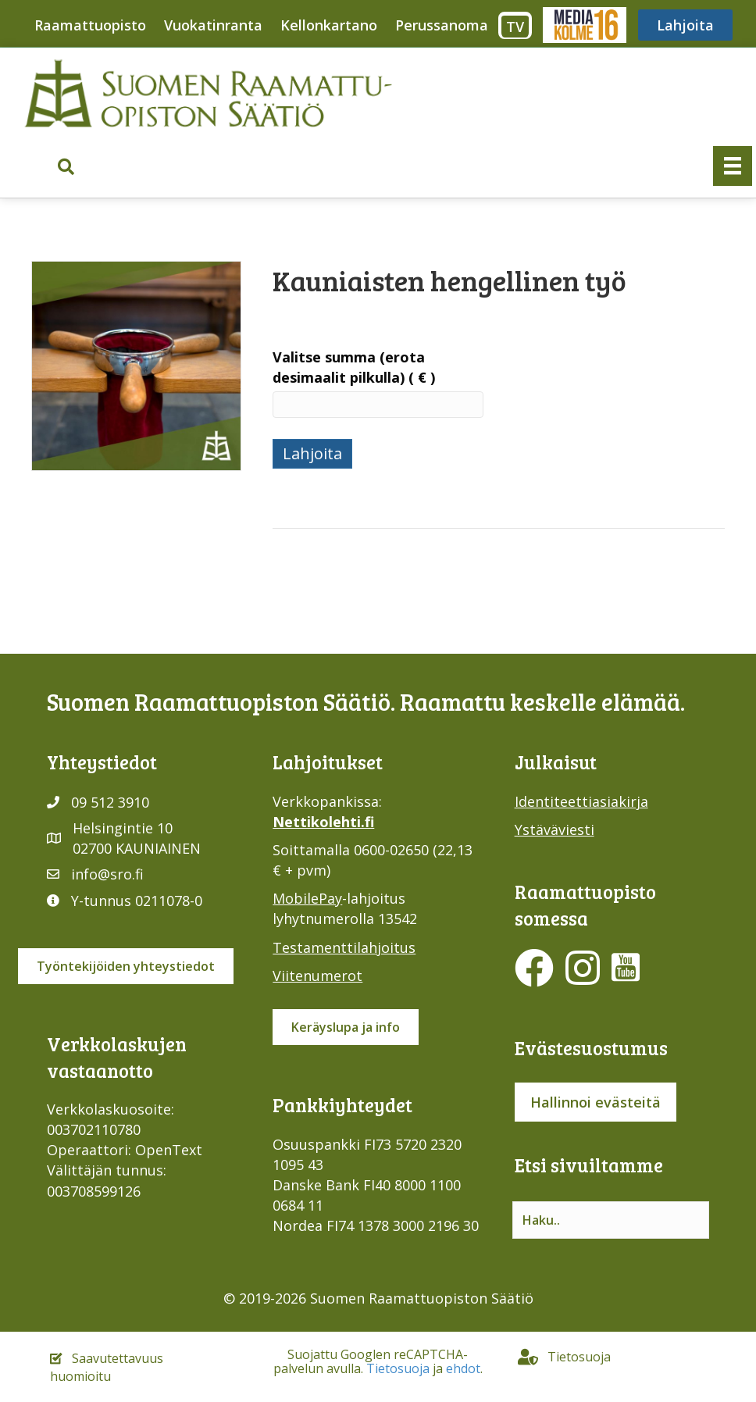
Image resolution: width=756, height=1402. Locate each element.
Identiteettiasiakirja (581, 801)
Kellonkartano (328, 25)
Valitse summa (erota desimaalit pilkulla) (354, 367)
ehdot (463, 1368)
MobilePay (307, 898)
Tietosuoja (398, 1368)
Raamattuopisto (90, 25)
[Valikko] (732, 165)
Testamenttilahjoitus (344, 947)
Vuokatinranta (213, 25)
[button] (66, 166)
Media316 (584, 25)
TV (515, 26)
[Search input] (610, 1220)
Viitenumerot (317, 975)
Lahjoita (685, 25)
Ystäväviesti (554, 829)
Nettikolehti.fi (323, 821)
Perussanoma (441, 25)
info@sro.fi (107, 874)
